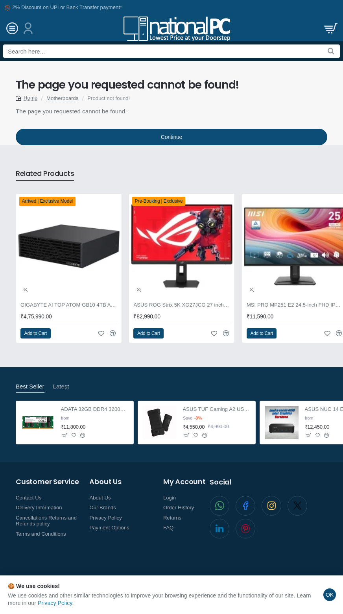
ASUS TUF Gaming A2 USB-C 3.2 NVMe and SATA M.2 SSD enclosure (217, 409)
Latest (61, 386)
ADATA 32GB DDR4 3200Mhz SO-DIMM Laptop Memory (95, 409)
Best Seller (30, 386)
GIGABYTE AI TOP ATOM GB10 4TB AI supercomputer (68, 305)
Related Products (45, 173)
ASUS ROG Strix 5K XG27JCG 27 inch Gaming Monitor (181, 305)
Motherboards (62, 98)
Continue (171, 137)
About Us (105, 482)
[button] (25, 290)
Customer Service (47, 482)
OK (330, 595)
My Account (184, 482)
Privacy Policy (55, 603)
